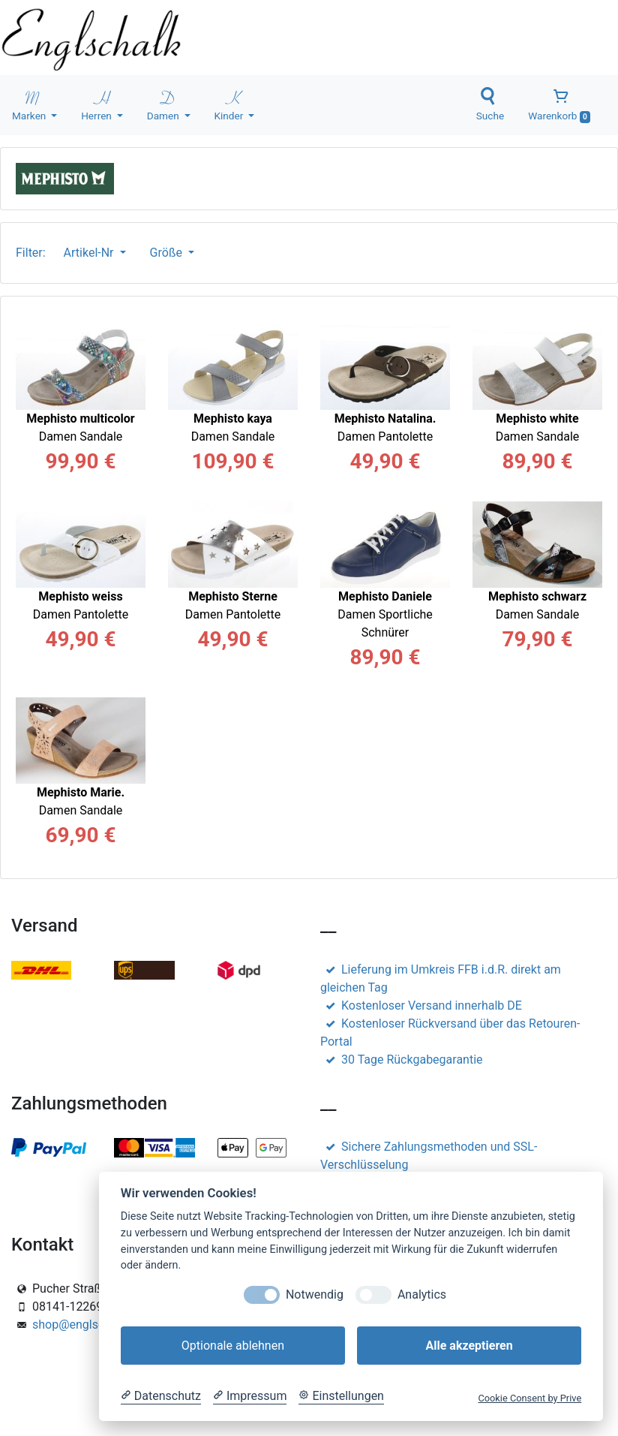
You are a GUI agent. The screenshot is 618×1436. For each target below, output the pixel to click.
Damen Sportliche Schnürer (385, 614)
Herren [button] (97, 104)
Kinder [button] (230, 104)
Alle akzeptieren (468, 1345)
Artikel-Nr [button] (90, 252)
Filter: (34, 252)
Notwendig (315, 1294)
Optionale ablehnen (233, 1345)
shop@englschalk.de (87, 1324)
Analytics (422, 1294)
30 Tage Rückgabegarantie (401, 1059)
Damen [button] (164, 104)
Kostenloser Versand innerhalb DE (421, 1005)
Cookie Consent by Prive (529, 1398)
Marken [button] (30, 104)
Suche (490, 104)
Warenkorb (559, 105)
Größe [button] (167, 252)
